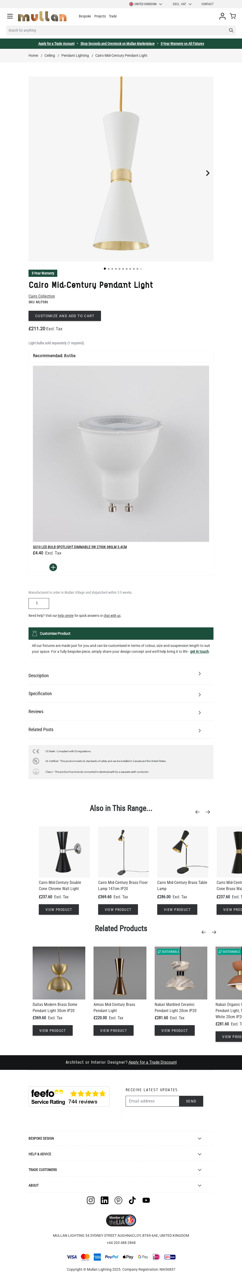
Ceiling (49, 55)
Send (191, 1101)
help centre (66, 616)
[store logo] (42, 16)
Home (33, 55)
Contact (207, 4)
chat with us (112, 616)
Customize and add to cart (64, 316)
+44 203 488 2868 (121, 1243)
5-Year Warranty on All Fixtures (182, 44)
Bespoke (85, 16)
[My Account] (222, 16)
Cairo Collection (42, 296)
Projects (100, 16)
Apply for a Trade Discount (152, 1062)
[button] (105, 269)
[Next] (209, 812)
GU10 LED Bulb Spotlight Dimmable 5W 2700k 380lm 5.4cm (80, 547)
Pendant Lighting (75, 55)
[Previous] (199, 812)
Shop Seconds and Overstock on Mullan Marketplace (117, 44)
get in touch (199, 651)
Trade (113, 16)
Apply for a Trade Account (56, 44)
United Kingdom (146, 4)
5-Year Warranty (43, 273)
